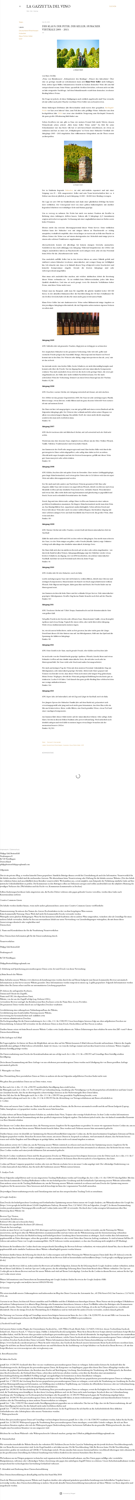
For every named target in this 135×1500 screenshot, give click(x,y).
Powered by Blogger (67, 1493)
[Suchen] (112, 6)
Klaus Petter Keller (26, 36)
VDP (20, 39)
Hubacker (22, 33)
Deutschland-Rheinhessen (28, 31)
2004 (60, 113)
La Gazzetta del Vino (48, 6)
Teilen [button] (21, 22)
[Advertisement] (78, 823)
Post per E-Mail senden (54, 742)
